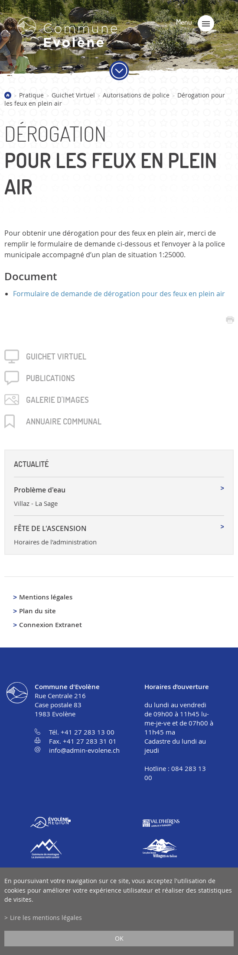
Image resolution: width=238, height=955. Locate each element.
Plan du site (37, 610)
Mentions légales (45, 597)
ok (119, 938)
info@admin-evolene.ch (84, 750)
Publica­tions (50, 378)
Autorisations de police (136, 95)
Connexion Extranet (50, 624)
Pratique (31, 95)
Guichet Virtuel (73, 95)
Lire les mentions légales (46, 917)
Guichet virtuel (56, 356)
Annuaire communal (63, 421)
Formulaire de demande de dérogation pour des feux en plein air (119, 293)
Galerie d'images (57, 400)
